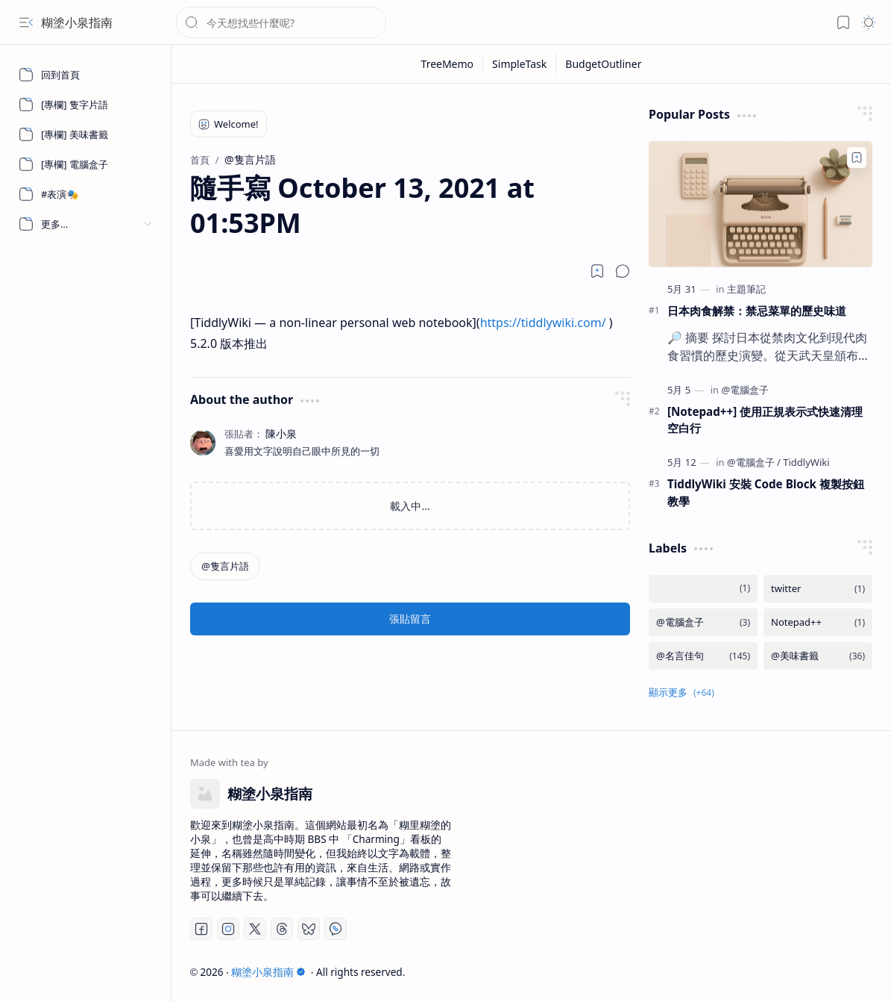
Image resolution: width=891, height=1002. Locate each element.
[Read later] (597, 271)
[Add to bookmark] (856, 157)
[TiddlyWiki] (806, 462)
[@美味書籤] (818, 656)
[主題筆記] (746, 289)
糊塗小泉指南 (77, 22)
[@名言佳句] (703, 656)
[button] (26, 22)
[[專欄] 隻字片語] (85, 104)
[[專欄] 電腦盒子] (85, 164)
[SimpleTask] (519, 64)
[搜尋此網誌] (281, 22)
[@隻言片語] (225, 566)
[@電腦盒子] (745, 389)
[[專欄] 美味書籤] (85, 134)
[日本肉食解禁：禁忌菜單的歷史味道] (760, 204)
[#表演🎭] (85, 194)
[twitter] (818, 589)
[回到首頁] (85, 75)
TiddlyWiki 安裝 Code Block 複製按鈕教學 (765, 492)
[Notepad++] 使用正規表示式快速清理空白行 (765, 420)
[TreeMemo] (448, 64)
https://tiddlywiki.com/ (543, 322)
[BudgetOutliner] (603, 64)
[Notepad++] (818, 622)
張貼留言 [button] (410, 619)
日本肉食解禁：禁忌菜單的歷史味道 (756, 310)
